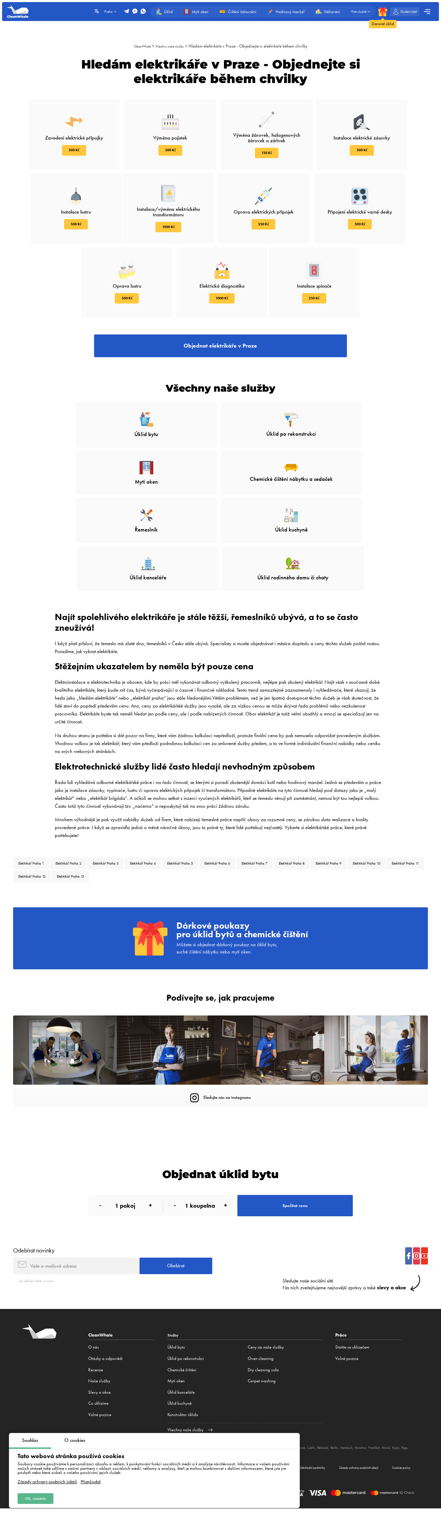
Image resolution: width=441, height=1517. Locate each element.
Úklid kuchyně (179, 1396)
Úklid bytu (176, 1340)
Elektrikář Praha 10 (84, 828)
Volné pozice (99, 1407)
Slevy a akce (99, 1384)
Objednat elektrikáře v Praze (220, 351)
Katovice (324, 1440)
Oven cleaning (261, 1351)
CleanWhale (139, 46)
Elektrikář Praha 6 (272, 811)
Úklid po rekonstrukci (185, 1351)
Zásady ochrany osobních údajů (47, 1479)
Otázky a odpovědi (105, 1351)
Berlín (368, 1440)
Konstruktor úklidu (182, 1407)
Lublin (339, 1440)
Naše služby (99, 1373)
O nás (93, 1340)
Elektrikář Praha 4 (178, 811)
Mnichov (401, 1440)
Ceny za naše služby (266, 1340)
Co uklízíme (98, 1396)
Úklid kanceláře (181, 1384)
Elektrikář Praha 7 (320, 811)
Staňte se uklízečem (352, 1340)
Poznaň (308, 1440)
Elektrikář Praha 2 (83, 811)
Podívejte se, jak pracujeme (220, 974)
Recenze (95, 1362)
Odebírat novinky (33, 1238)
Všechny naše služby (172, 46)
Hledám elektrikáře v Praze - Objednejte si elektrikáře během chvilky (254, 46)
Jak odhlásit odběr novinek (42, 1273)
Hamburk (384, 1440)
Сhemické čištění (181, 1362)
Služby (174, 1327)
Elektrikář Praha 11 (134, 828)
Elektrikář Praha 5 (225, 811)
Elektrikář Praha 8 (367, 811)
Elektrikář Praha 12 (183, 828)
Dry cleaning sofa (263, 1362)
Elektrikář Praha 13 (232, 828)
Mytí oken (176, 1373)
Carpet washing (262, 1373)
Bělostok (354, 1440)
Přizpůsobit (91, 1479)
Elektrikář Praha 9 (36, 828)
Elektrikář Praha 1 (36, 811)
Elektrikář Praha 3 (130, 811)
